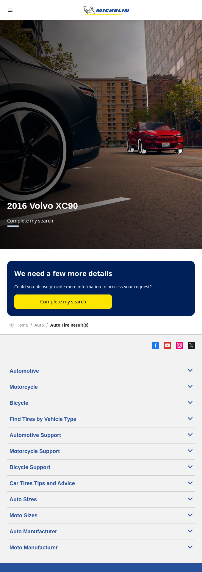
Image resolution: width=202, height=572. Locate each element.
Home (18, 325)
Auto (39, 325)
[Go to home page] (106, 10)
